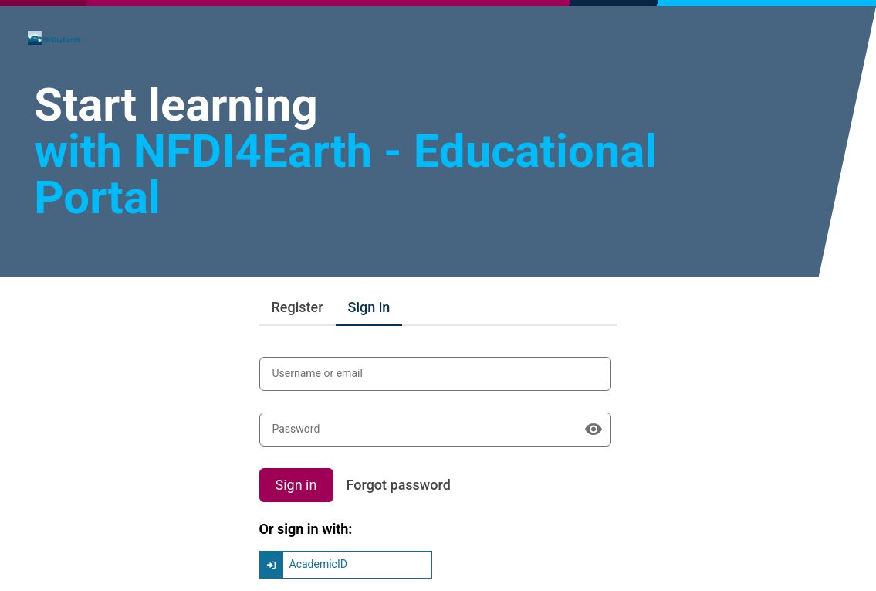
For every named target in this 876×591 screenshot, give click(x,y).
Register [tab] (297, 307)
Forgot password (399, 485)
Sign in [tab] (369, 307)
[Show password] (593, 429)
